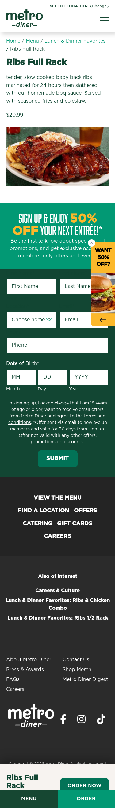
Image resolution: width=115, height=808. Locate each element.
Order (86, 798)
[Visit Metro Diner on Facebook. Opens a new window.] (63, 721)
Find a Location (43, 511)
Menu (32, 41)
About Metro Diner (28, 659)
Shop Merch (77, 669)
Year (73, 389)
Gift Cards (74, 524)
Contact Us (76, 659)
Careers (57, 536)
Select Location (69, 6)
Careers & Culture (57, 590)
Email (67, 306)
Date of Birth (22, 363)
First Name (20, 273)
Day (42, 389)
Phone (15, 332)
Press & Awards (25, 669)
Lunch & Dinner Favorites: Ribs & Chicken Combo (58, 604)
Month (13, 389)
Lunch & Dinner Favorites (74, 41)
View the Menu (58, 498)
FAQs (13, 679)
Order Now (84, 785)
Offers (85, 511)
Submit (57, 458)
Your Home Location (19, 302)
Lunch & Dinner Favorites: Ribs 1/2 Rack (57, 618)
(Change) (99, 6)
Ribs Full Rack (27, 49)
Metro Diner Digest (85, 679)
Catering (37, 524)
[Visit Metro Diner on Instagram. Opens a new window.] (81, 720)
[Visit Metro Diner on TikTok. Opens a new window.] (101, 721)
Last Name (73, 273)
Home (13, 41)
